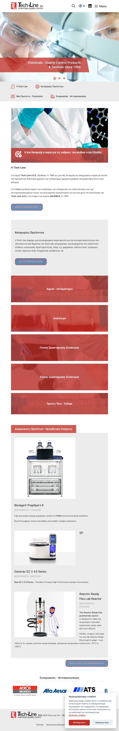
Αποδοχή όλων (79, 723)
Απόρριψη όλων (102, 723)
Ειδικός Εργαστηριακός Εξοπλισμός (59, 377)
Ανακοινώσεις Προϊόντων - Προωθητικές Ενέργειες (43, 429)
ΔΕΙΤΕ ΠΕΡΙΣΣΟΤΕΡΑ (26, 207)
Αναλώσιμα (59, 318)
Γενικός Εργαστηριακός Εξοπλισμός (59, 347)
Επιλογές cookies (77, 715)
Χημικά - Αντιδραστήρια (60, 289)
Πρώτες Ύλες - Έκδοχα (59, 404)
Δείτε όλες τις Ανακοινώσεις (88, 663)
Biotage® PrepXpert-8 (29, 505)
